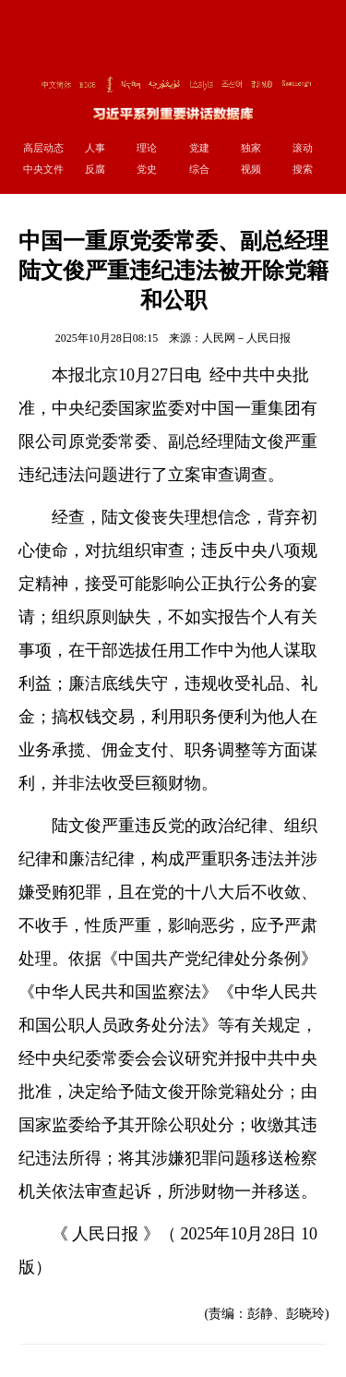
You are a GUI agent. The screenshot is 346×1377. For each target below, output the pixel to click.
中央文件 (43, 169)
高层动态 (43, 147)
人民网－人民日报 (246, 338)
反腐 (95, 169)
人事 (95, 147)
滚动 (302, 147)
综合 (199, 169)
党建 (199, 147)
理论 (147, 147)
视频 (251, 169)
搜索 (302, 169)
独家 (251, 147)
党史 (147, 169)
